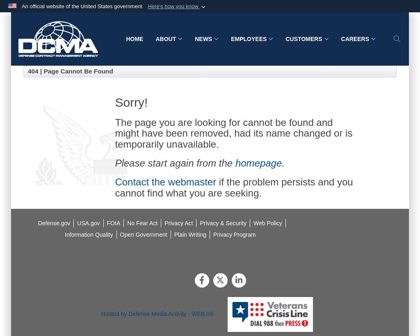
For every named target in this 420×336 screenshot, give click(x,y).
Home (134, 39)
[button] (177, 6)
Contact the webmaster (165, 181)
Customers (307, 39)
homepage (258, 163)
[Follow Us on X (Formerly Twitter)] (220, 281)
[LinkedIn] (239, 281)
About (169, 39)
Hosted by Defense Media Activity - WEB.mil (157, 314)
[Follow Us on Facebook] (202, 281)
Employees (252, 39)
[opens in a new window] (89, 234)
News (207, 39)
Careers (358, 39)
